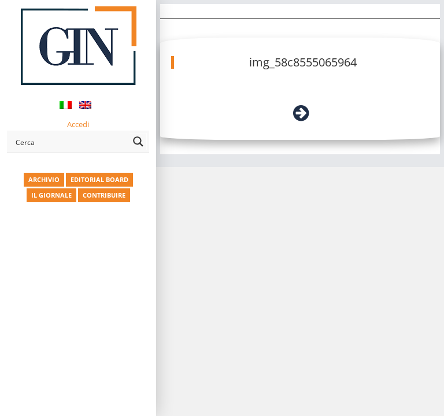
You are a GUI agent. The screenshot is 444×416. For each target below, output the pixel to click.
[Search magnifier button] (138, 141)
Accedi (78, 124)
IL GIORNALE (51, 195)
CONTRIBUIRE (104, 195)
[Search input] (70, 141)
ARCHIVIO (44, 179)
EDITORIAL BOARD (99, 179)
